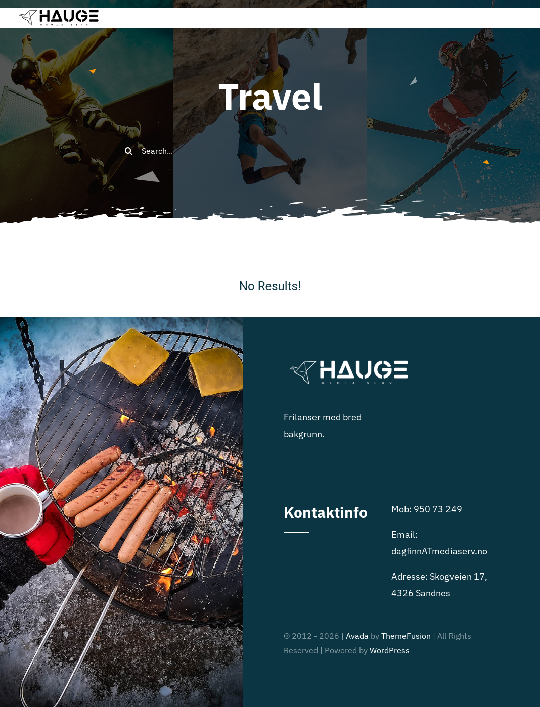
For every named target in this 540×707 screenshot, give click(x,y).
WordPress (390, 650)
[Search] (129, 150)
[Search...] (270, 150)
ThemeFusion (406, 636)
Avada (357, 636)
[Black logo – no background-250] (58, 12)
